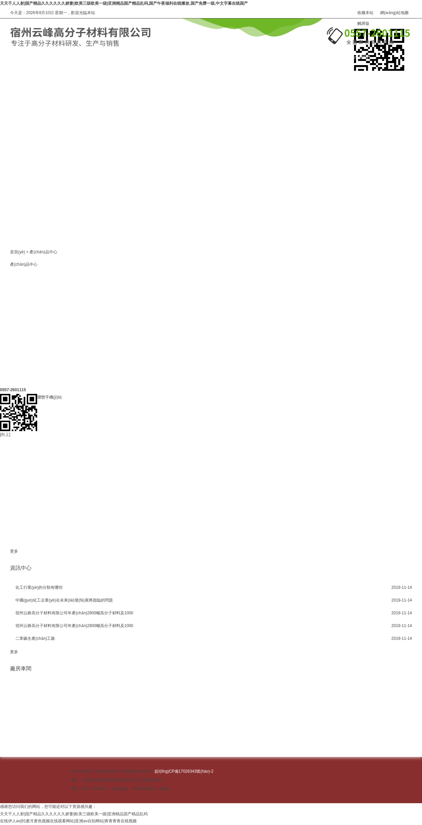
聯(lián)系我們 (357, 57)
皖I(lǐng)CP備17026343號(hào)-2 (184, 771)
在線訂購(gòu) (290, 57)
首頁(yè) (17, 252)
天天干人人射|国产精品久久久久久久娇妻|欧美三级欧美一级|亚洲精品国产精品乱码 (74, 814)
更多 (14, 551)
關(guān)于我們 (158, 57)
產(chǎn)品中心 (90, 57)
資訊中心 (219, 57)
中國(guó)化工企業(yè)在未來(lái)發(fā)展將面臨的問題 (64, 600)
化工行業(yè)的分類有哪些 (39, 587)
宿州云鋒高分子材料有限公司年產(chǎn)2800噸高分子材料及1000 (74, 613)
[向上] (5, 390)
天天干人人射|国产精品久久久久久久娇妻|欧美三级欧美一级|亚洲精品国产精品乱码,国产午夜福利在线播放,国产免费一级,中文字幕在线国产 (124, 3)
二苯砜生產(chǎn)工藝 (35, 638)
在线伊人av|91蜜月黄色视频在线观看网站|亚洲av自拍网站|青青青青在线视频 (68, 821)
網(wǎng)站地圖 (394, 12)
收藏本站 (365, 12)
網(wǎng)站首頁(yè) (28, 57)
